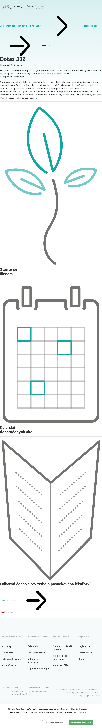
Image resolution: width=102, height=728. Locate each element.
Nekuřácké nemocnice (33, 661)
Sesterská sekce (36, 652)
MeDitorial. (95, 695)
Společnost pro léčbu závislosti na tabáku (20, 25)
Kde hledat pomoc (11, 659)
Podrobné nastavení (54, 723)
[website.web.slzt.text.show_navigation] (97, 7)
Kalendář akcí (34, 646)
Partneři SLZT (9, 665)
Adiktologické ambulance (60, 657)
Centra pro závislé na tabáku (62, 648)
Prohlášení (7, 687)
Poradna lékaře (90, 25)
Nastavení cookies (44, 689)
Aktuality (6, 646)
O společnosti (9, 652)
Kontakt (82, 659)
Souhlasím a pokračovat (81, 723)
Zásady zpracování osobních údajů (19, 690)
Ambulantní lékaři (62, 665)
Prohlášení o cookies (34, 689)
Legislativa (84, 646)
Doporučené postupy (38, 668)
